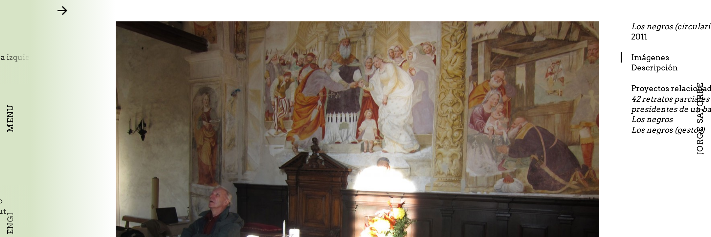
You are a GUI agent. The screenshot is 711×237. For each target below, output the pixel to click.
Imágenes (682, 57)
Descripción (686, 67)
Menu (10, 118)
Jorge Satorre (700, 118)
